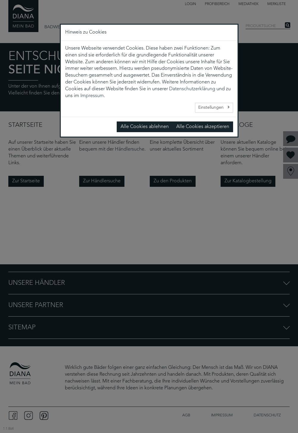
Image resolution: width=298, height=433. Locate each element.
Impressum (92, 96)
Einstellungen (211, 107)
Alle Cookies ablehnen (145, 126)
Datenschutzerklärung (192, 89)
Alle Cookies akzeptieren (202, 126)
